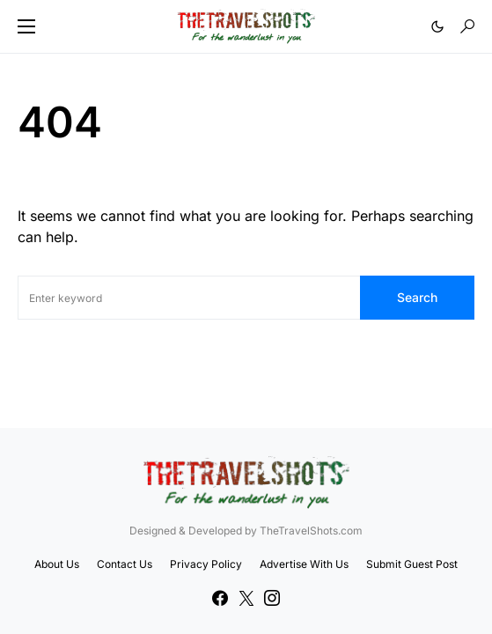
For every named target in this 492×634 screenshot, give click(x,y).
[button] (26, 26)
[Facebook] (220, 598)
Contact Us (124, 564)
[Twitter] (246, 598)
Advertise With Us (304, 564)
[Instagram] (272, 598)
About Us (56, 564)
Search (417, 297)
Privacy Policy (206, 564)
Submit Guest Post (412, 564)
